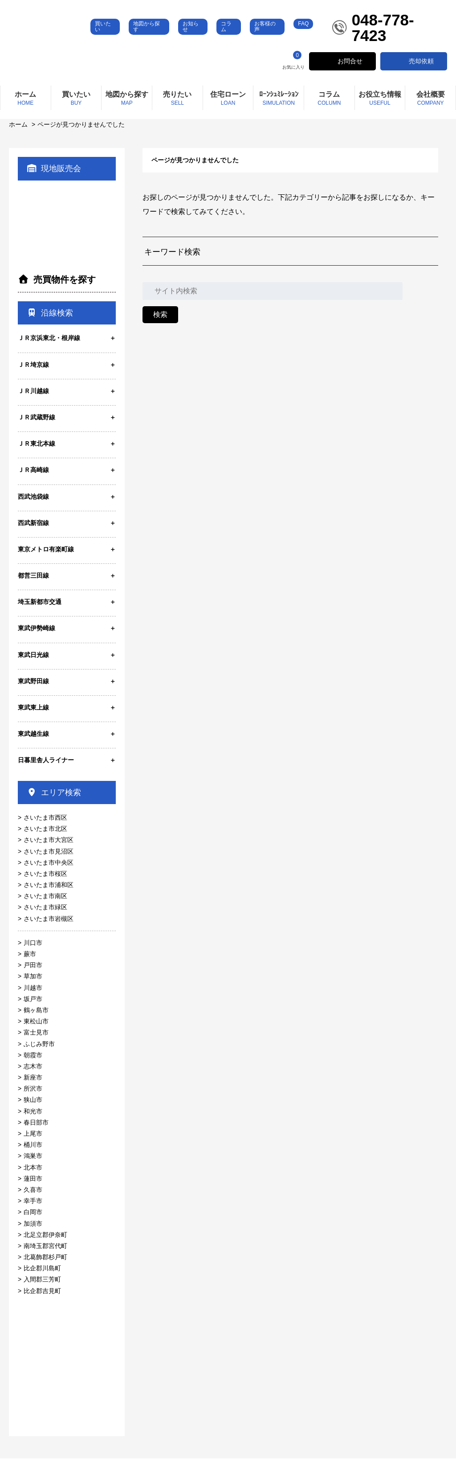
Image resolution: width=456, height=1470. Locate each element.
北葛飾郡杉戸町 (45, 1268)
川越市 (33, 999)
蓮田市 (33, 1190)
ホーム (18, 136)
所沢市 (33, 1100)
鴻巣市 (33, 1167)
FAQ (314, 35)
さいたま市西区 (45, 829)
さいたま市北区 (45, 840)
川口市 (33, 954)
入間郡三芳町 (42, 1290)
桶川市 (33, 1156)
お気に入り (293, 72)
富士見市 (36, 1043)
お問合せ (350, 72)
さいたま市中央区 (48, 874)
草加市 (33, 987)
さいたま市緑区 (45, 918)
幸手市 (33, 1212)
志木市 (33, 1077)
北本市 (33, 1179)
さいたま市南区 (45, 907)
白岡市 (33, 1223)
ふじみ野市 (39, 1055)
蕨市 (30, 965)
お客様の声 (280, 38)
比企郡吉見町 (42, 1302)
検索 (160, 326)
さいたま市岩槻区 (48, 930)
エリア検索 (54, 804)
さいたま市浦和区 (48, 896)
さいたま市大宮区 (48, 851)
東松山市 (36, 1032)
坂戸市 (33, 1010)
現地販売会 (54, 180)
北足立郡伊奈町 (45, 1246)
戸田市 (33, 976)
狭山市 (33, 1111)
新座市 (33, 1088)
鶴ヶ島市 (36, 1021)
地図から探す (171, 38)
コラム (245, 38)
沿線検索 (50, 324)
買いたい (134, 38)
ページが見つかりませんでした (81, 136)
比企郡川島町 (42, 1279)
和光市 (33, 1122)
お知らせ (212, 38)
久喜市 (33, 1201)
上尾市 (33, 1145)
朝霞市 (33, 1066)
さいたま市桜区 (45, 885)
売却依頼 (421, 72)
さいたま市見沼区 (48, 862)
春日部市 (36, 1133)
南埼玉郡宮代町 (45, 1257)
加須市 (33, 1234)
